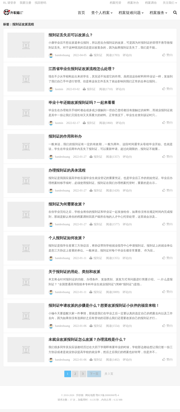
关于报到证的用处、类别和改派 (74, 275)
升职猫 (13, 14)
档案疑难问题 (130, 15)
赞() (168, 57)
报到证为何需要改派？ (66, 207)
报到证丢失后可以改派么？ (70, 38)
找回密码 (40, 5)
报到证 (96, 58)
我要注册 (25, 5)
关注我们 (168, 5)
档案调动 (151, 5)
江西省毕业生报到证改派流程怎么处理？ (81, 72)
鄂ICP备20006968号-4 (107, 398)
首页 (81, 15)
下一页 (94, 376)
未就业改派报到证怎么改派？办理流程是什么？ (87, 342)
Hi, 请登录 (9, 5)
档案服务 (157, 15)
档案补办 (133, 5)
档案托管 (115, 5)
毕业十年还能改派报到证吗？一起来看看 (81, 106)
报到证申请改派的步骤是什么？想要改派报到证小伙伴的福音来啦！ (103, 309)
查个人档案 (100, 15)
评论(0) (127, 58)
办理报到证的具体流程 (66, 173)
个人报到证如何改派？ (66, 241)
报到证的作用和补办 (65, 139)
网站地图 (90, 398)
